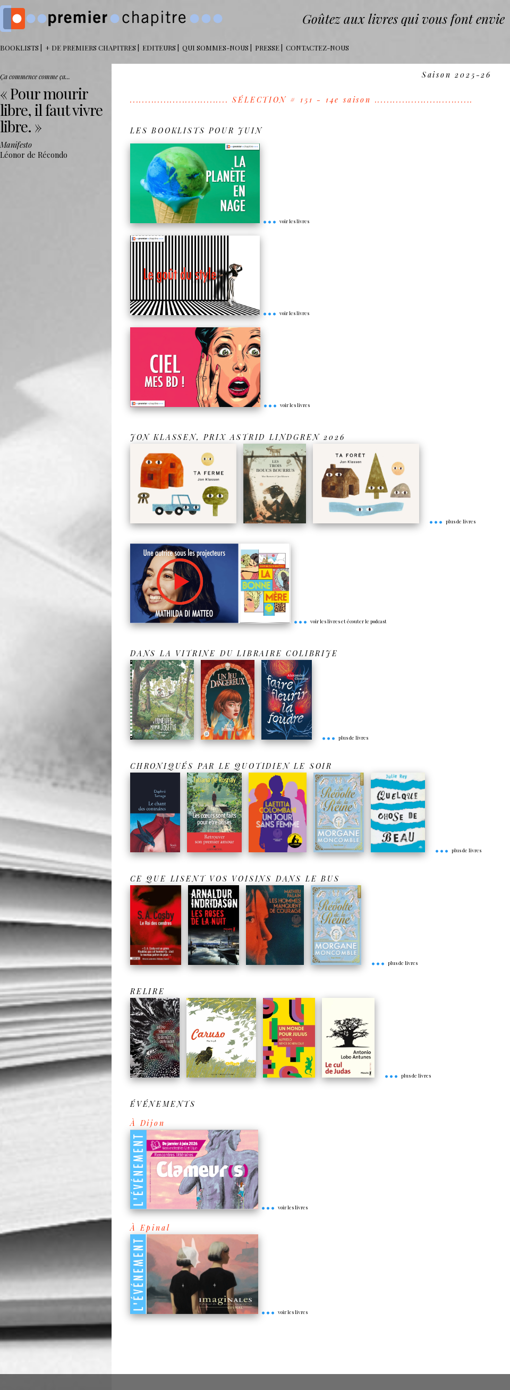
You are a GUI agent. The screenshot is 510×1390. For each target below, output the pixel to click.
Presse (267, 47)
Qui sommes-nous (215, 47)
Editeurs (159, 47)
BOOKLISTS (19, 47)
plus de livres (452, 521)
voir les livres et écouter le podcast (340, 621)
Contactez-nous (317, 47)
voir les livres (285, 221)
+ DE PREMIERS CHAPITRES (90, 47)
